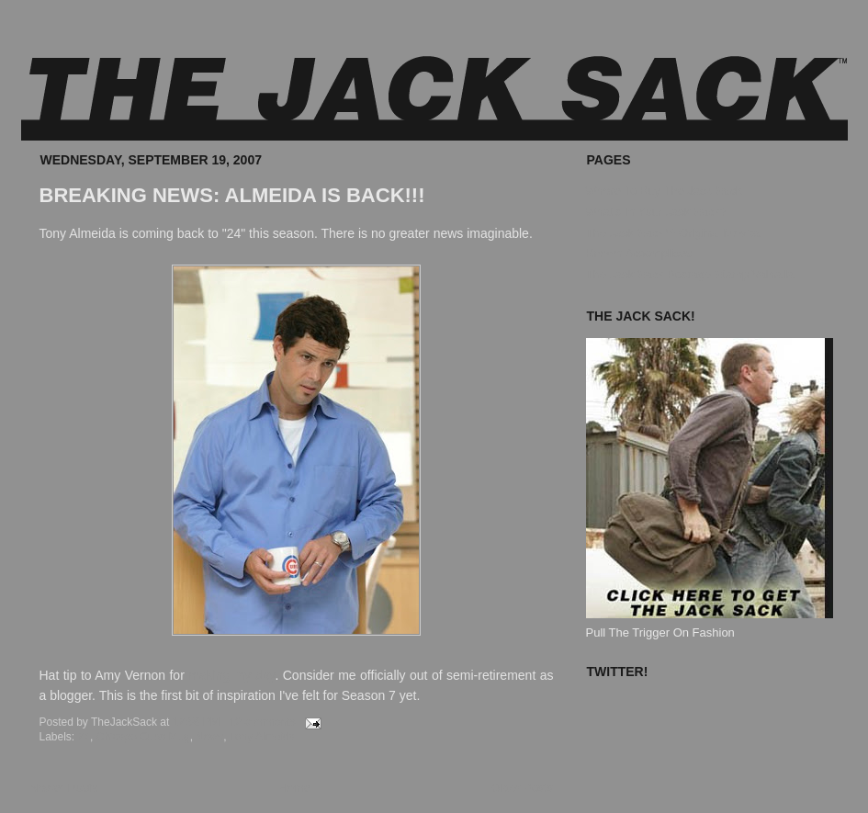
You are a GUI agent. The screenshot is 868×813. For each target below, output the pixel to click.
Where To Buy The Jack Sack (664, 191)
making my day (231, 675)
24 (84, 736)
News (209, 736)
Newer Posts (64, 788)
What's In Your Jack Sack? (656, 212)
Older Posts (522, 788)
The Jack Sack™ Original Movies (673, 233)
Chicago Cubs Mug (143, 736)
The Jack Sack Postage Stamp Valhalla (690, 274)
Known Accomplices (639, 253)
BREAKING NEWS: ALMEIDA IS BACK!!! (232, 195)
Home (294, 788)
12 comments (263, 722)
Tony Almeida (262, 736)
